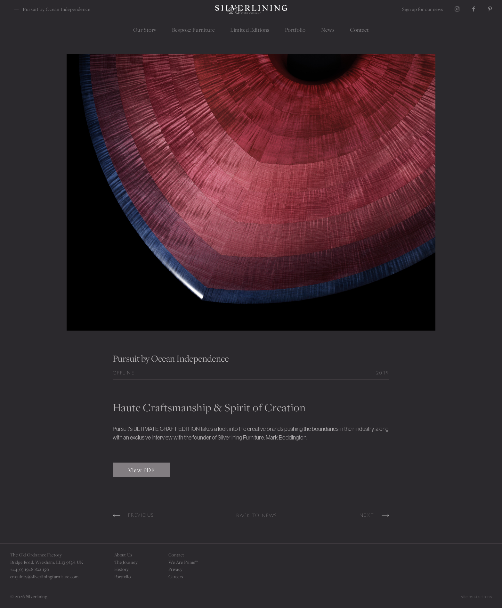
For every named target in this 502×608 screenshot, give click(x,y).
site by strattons (476, 596)
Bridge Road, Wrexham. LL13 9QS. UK (47, 562)
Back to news (256, 515)
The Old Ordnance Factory (36, 555)
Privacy (175, 569)
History (121, 569)
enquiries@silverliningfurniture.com (44, 576)
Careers (175, 576)
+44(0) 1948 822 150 (29, 569)
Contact (176, 555)
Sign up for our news (422, 9)
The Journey (126, 562)
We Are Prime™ (183, 562)
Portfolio (122, 576)
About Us (123, 555)
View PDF (141, 470)
